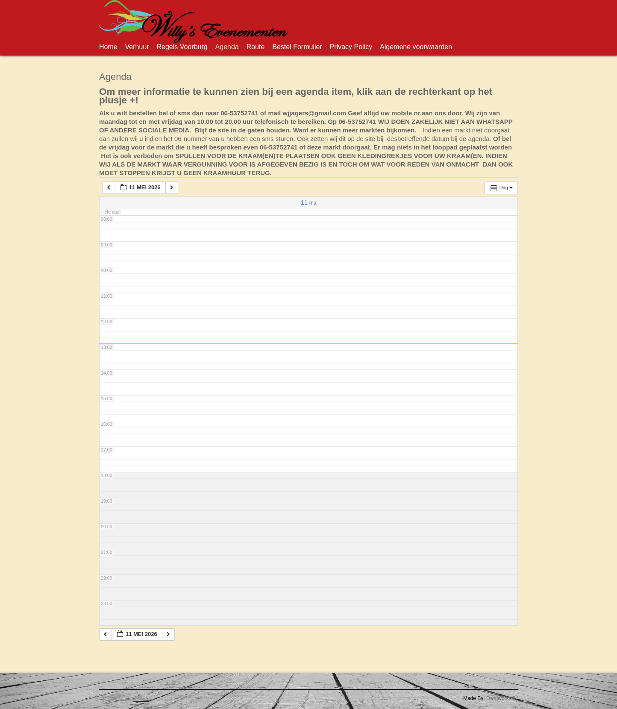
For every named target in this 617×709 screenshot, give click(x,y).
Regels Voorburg (182, 46)
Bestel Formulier (297, 46)
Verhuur (137, 46)
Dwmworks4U (502, 698)
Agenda (227, 46)
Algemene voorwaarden (416, 46)
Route (256, 46)
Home (108, 46)
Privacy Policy (351, 46)
